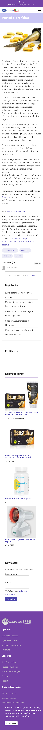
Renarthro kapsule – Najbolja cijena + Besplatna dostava (18, 456)
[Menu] (39, 10)
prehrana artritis (10, 250)
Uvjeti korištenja (9, 698)
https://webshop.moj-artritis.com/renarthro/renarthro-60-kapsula (19, 241)
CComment (31, 275)
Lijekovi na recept (10, 635)
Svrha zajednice (9, 693)
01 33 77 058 (13, 5)
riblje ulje (7, 256)
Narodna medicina (10, 667)
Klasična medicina (10, 662)
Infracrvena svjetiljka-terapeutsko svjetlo (21, 540)
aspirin (18, 256)
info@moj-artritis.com (27, 5)
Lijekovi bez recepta (11, 640)
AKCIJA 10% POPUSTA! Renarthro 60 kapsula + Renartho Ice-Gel (21, 413)
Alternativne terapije (11, 671)
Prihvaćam (11, 723)
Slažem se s (16, 593)
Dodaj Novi (37, 263)
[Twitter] (23, 2)
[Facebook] (19, 2)
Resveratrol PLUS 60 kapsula (18, 498)
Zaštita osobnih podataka (13, 702)
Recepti (5, 681)
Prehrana (6, 650)
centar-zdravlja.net (16, 211)
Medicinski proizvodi (11, 645)
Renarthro (7, 197)
